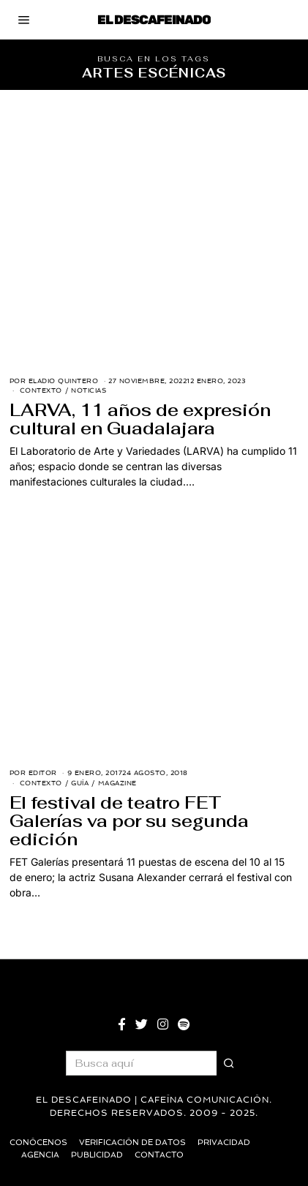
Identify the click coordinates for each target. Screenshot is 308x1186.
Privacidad (224, 1142)
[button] (229, 1063)
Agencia (40, 1155)
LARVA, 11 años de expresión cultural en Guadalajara (140, 419)
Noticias (88, 390)
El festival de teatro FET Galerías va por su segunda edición (129, 821)
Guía (80, 783)
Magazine (117, 783)
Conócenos (38, 1142)
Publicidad (97, 1155)
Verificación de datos (132, 1142)
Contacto (159, 1155)
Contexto (41, 390)
